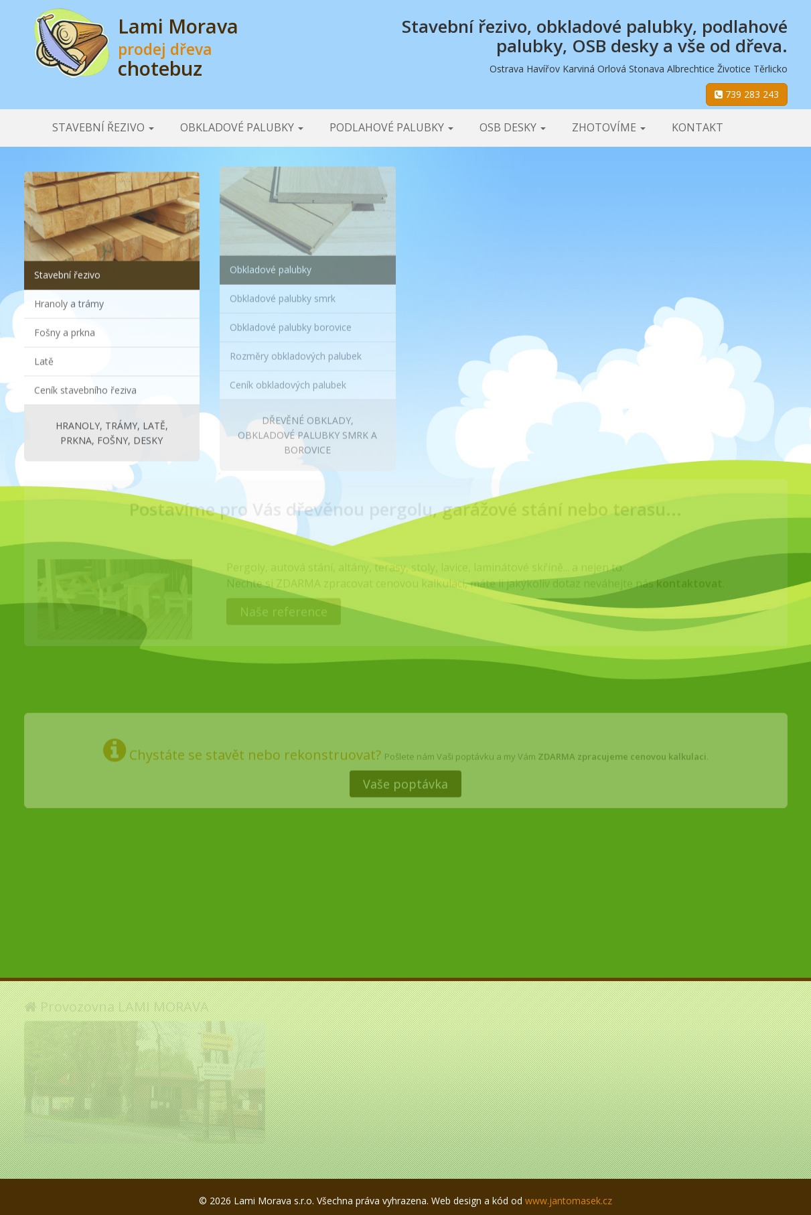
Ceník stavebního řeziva (85, 388)
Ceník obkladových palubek (288, 380)
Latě (44, 359)
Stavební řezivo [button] (103, 127)
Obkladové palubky (270, 265)
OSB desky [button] (513, 127)
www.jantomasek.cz (568, 1200)
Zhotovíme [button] (609, 127)
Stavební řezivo (67, 273)
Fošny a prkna (64, 330)
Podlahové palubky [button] (391, 127)
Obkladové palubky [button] (241, 127)
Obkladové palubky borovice (291, 322)
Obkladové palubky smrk (283, 293)
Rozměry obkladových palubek (296, 351)
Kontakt (697, 127)
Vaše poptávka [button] (405, 780)
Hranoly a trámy (69, 302)
